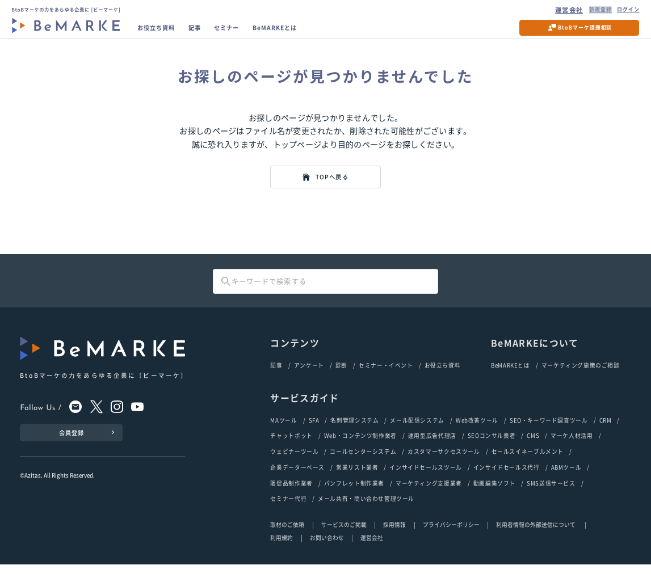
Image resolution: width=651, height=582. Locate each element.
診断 (341, 379)
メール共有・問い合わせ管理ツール (366, 516)
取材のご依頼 (287, 542)
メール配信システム (417, 435)
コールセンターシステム (363, 467)
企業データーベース (297, 484)
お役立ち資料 (163, 32)
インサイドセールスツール (425, 484)
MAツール (283, 435)
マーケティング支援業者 (429, 500)
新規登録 (588, 11)
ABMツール (566, 484)
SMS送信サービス (551, 500)
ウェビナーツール (294, 467)
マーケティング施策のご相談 (580, 379)
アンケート (309, 379)
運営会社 (554, 11)
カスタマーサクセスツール (444, 467)
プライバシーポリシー (451, 542)
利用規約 (281, 555)
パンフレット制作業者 (354, 500)
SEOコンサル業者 (492, 451)
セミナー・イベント (386, 379)
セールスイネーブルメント (528, 467)
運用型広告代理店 (432, 451)
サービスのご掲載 (344, 542)
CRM (605, 435)
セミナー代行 (288, 516)
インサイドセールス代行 (506, 484)
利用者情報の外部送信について (536, 542)
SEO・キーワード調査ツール (549, 435)
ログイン (622, 11)
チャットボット (291, 451)
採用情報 (394, 542)
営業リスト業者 (357, 484)
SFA (314, 435)
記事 (209, 32)
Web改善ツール (477, 435)
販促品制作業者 (291, 500)
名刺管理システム (354, 435)
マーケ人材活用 (572, 451)
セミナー (246, 32)
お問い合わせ (327, 555)
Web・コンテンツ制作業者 (360, 451)
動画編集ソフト (494, 500)
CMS (533, 451)
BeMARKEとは (304, 32)
